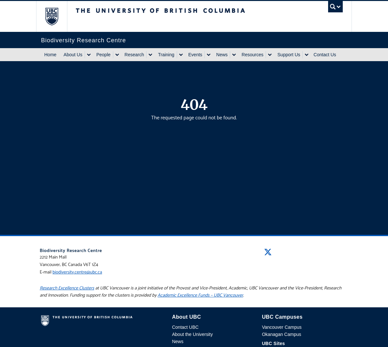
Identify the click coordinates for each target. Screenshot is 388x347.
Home (50, 54)
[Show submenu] (88, 54)
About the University (192, 334)
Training (166, 54)
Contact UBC (185, 327)
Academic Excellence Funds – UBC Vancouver (200, 295)
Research (134, 54)
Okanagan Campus (281, 334)
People (103, 54)
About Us (72, 54)
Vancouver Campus (282, 327)
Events (195, 54)
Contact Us (324, 54)
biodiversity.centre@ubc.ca (77, 272)
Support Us (288, 54)
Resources (252, 54)
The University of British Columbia (56, 16)
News (222, 54)
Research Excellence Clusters (67, 288)
